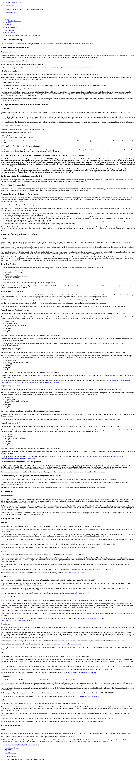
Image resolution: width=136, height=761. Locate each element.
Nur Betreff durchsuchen (13, 9)
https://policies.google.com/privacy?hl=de (51, 382)
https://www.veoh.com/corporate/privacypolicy (82, 672)
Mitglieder (8, 22)
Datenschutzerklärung (11, 748)
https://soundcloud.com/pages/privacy (69, 644)
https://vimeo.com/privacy (76, 573)
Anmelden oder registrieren (13, 2)
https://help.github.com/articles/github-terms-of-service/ (103, 456)
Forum (7, 19)
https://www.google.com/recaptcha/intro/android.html (17, 620)
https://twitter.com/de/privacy (112, 419)
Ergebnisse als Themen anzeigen (33, 9)
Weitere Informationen (86, 43)
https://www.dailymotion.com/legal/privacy (85, 696)
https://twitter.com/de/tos (93, 419)
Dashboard (8, 24)
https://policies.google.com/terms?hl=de (118, 380)
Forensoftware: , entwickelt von (23, 759)
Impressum (8, 749)
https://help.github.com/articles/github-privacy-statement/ (18, 458)
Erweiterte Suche (10, 12)
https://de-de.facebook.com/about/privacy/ (101, 343)
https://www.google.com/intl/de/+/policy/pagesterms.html (18, 382)
